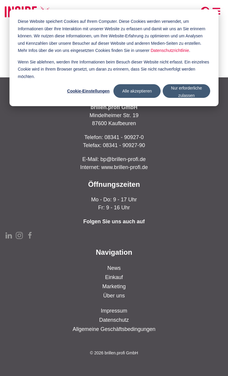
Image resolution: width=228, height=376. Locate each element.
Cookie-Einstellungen (88, 91)
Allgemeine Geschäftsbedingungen (113, 329)
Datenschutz (114, 320)
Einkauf (114, 277)
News (114, 268)
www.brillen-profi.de (124, 167)
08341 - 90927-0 (124, 137)
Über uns (114, 296)
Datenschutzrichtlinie (170, 50)
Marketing (114, 286)
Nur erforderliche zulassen (186, 92)
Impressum (114, 311)
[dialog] (114, 57)
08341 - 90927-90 (124, 145)
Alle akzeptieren (137, 91)
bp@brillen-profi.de (122, 159)
